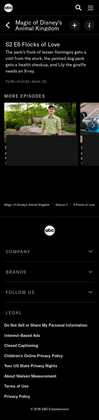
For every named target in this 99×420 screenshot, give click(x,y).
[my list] (74, 25)
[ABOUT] (89, 25)
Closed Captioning (21, 345)
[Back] (7, 25)
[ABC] (8, 9)
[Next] (93, 125)
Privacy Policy (17, 396)
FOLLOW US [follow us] (20, 292)
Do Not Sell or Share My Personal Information (45, 325)
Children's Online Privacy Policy (33, 355)
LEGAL (14, 312)
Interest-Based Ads (22, 335)
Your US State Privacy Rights (30, 365)
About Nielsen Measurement (30, 376)
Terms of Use (16, 386)
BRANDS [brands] (16, 272)
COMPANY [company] (18, 251)
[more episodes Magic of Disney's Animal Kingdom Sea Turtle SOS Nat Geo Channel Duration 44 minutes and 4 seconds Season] (40, 134)
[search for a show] (79, 7)
